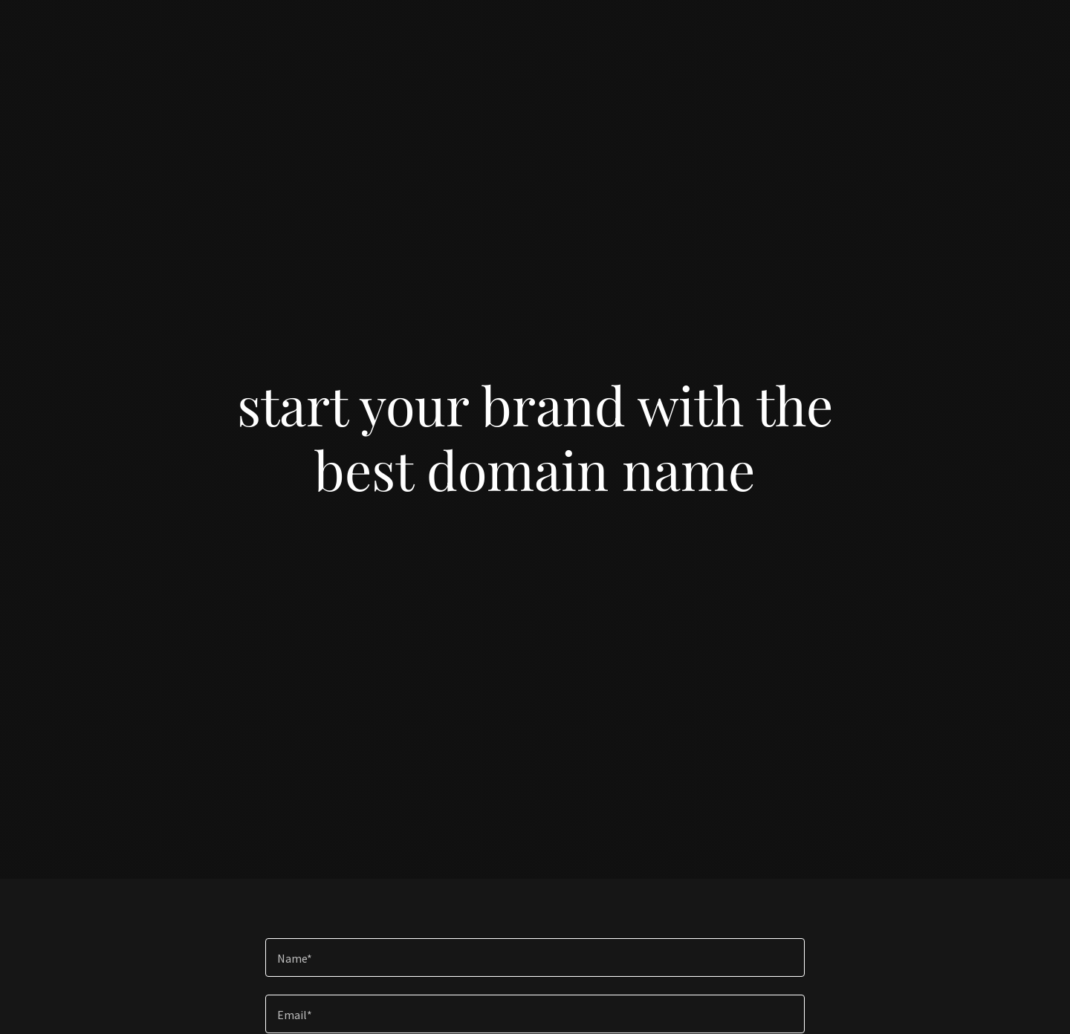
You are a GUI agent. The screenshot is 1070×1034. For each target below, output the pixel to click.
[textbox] (534, 957)
